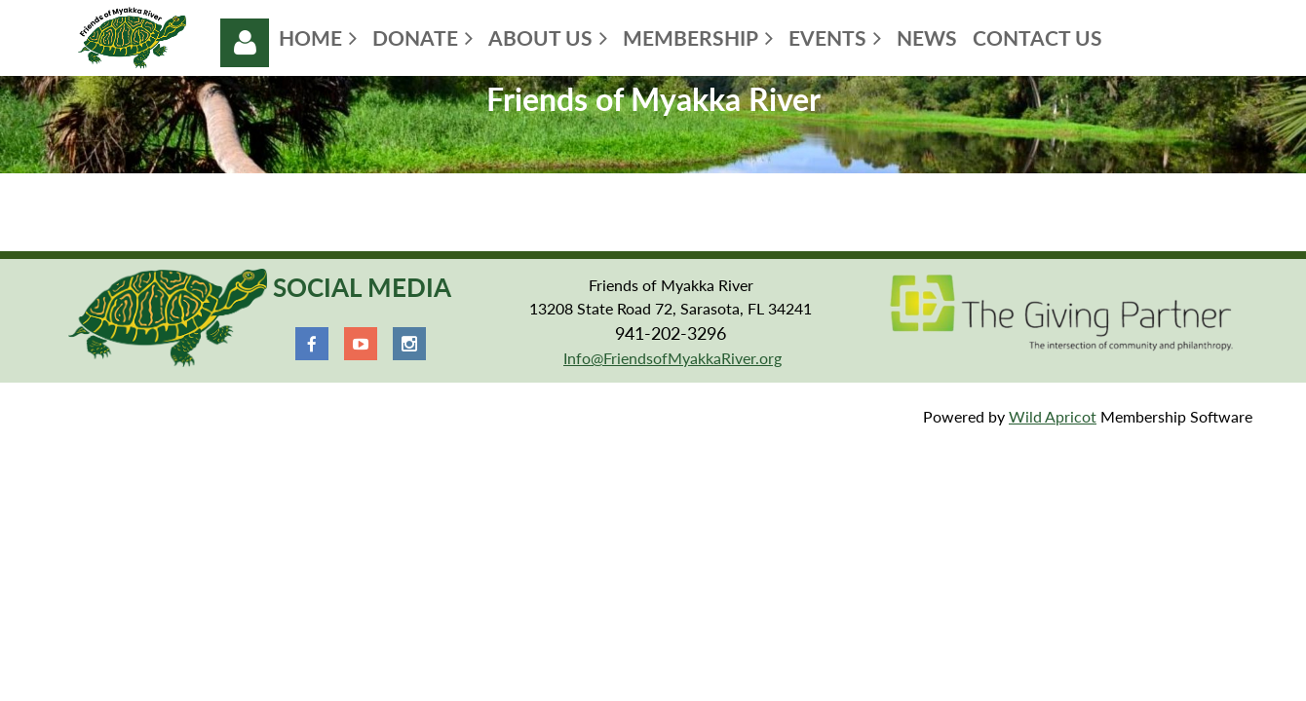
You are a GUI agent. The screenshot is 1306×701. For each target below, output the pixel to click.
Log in (244, 42)
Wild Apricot (1052, 416)
